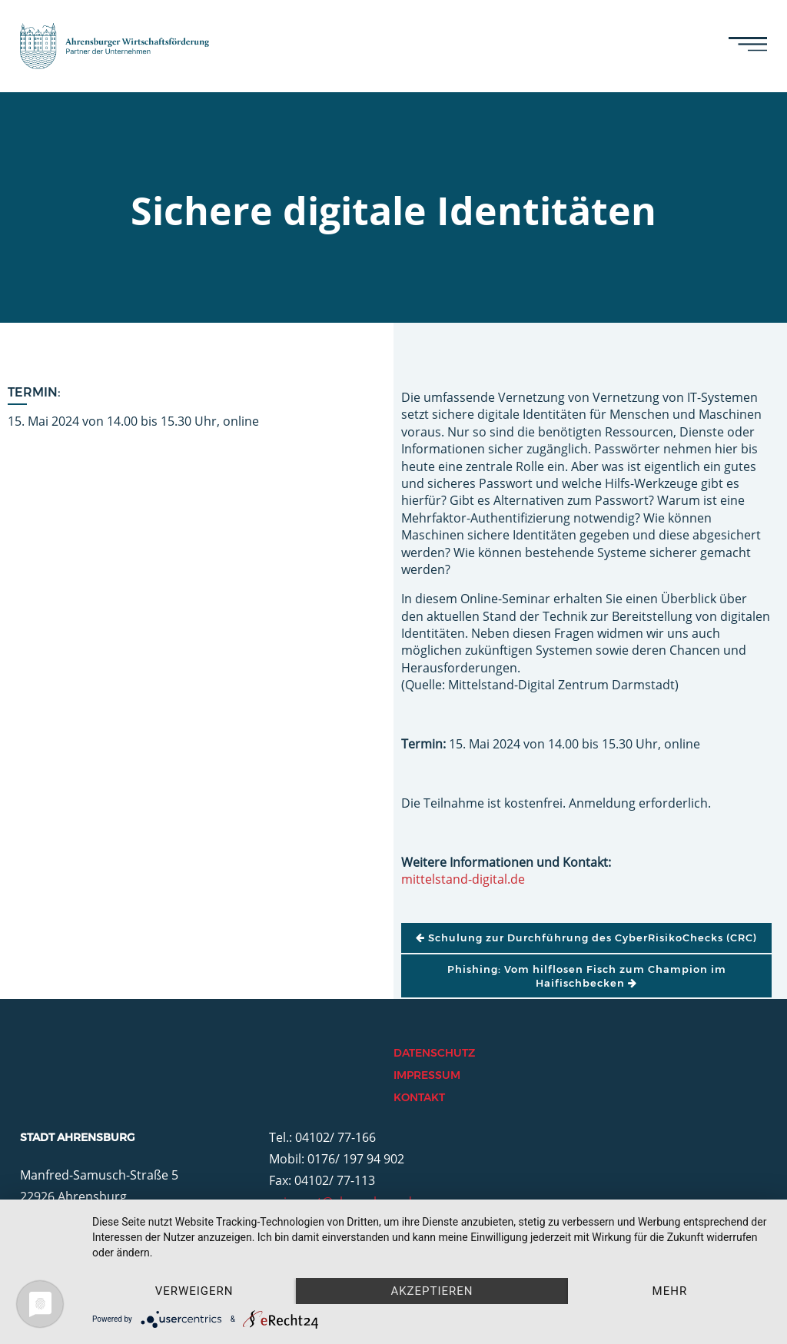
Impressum (427, 1075)
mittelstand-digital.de (463, 879)
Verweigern (194, 1291)
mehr (670, 1291)
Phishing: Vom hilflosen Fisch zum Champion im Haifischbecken (586, 976)
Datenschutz (434, 1053)
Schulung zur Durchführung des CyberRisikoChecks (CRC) (586, 937)
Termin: (34, 392)
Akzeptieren (431, 1291)
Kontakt (419, 1097)
